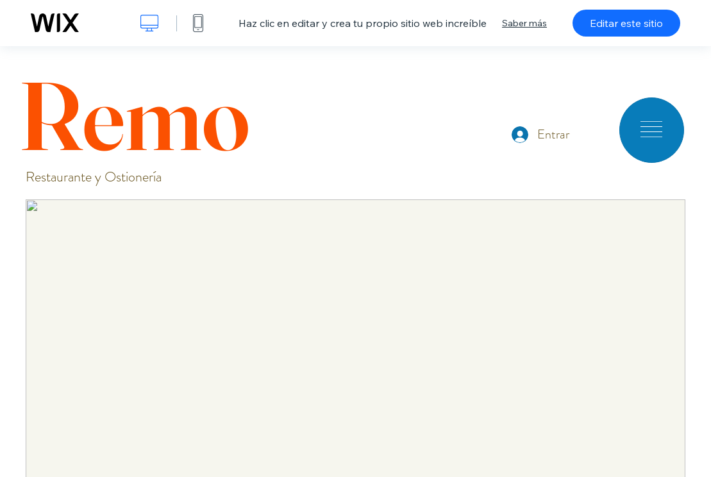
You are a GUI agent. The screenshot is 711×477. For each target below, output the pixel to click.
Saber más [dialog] (524, 23)
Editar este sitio (626, 23)
